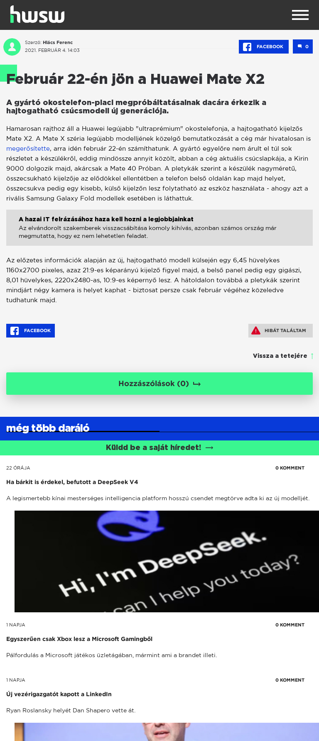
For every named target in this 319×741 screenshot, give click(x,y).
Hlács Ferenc (58, 42)
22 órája (18, 467)
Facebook (264, 47)
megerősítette (28, 148)
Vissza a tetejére (280, 356)
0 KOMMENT (289, 468)
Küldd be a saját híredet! (159, 448)
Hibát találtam (278, 330)
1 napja (15, 624)
